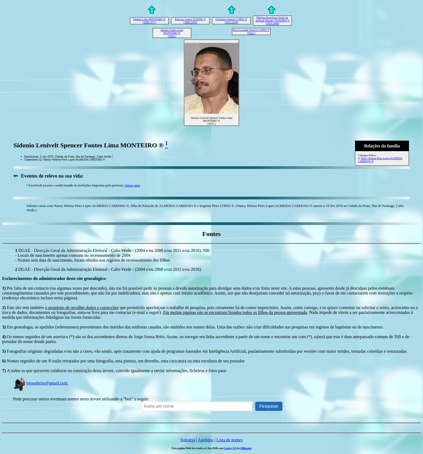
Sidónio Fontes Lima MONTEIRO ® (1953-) (172, 33)
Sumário (187, 440)
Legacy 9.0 (230, 448)
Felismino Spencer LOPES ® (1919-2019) (231, 21)
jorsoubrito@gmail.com (40, 383)
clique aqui (132, 185)
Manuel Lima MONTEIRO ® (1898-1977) (149, 21)
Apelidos (205, 440)
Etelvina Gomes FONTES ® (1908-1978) (190, 21)
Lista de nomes (229, 440)
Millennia (245, 448)
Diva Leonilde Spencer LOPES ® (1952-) (251, 31)
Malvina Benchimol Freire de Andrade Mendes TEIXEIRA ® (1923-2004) (272, 20)
